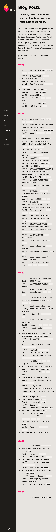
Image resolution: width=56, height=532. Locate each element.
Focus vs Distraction (38, 218)
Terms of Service (37, 396)
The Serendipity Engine (40, 350)
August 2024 (35, 358)
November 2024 (37, 308)
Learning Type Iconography (41, 267)
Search (6, 145)
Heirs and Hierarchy (38, 503)
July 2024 (34, 369)
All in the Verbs (36, 70)
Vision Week (35, 438)
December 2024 (37, 292)
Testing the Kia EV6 (38, 457)
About (6, 125)
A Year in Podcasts (38, 303)
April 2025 (35, 168)
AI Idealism (35, 210)
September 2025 (37, 130)
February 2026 (36, 92)
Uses (5, 140)
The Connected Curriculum (41, 489)
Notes (6, 120)
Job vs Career (36, 388)
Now (5, 135)
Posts (6, 115)
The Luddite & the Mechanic (41, 226)
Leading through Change (40, 188)
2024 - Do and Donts (38, 446)
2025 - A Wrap (36, 97)
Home (6, 110)
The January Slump (38, 245)
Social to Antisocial (37, 487)
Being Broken (36, 201)
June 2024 (33, 371)
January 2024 (35, 429)
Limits (32, 135)
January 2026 (35, 95)
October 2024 (36, 330)
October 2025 (36, 119)
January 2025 (35, 223)
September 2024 (37, 344)
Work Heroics (35, 495)
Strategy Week (36, 435)
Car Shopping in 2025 (39, 251)
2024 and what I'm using (40, 297)
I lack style (34, 341)
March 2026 (35, 78)
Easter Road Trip (37, 185)
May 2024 (34, 380)
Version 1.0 (34, 451)
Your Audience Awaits (38, 481)
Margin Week (35, 418)
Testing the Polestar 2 (39, 514)
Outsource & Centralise (39, 240)
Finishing (34, 336)
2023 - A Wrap (36, 470)
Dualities (34, 427)
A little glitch (35, 89)
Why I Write (36, 166)
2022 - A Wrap (36, 527)
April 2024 (35, 383)
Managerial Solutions (39, 440)
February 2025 (36, 207)
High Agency (35, 193)
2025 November (36, 106)
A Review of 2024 (37, 262)
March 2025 (35, 199)
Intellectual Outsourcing (40, 232)
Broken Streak (36, 424)
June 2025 (33, 152)
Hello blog (34, 478)
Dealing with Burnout (39, 363)
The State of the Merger (40, 374)
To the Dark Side (37, 75)
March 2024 (35, 385)
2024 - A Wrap (36, 294)
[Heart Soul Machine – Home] (9, 8)
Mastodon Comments (39, 256)
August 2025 (35, 141)
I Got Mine (34, 160)
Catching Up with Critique (41, 212)
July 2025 (34, 144)
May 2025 (34, 163)
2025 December (36, 103)
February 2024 (36, 391)
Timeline (7, 130)
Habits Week (35, 421)
